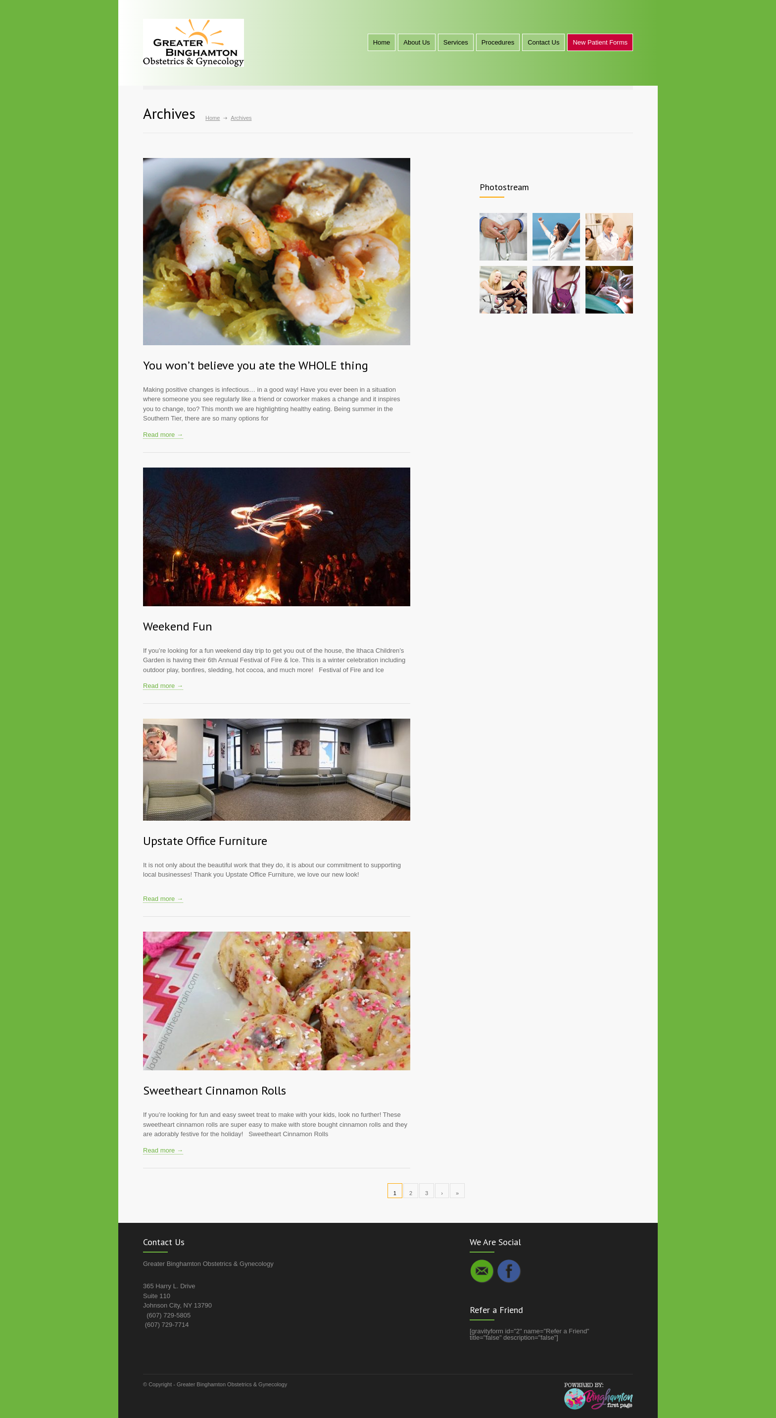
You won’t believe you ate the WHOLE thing (255, 365)
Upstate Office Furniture (205, 840)
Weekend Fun (177, 626)
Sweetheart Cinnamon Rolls (214, 1090)
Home (381, 42)
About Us (416, 42)
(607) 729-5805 (168, 1315)
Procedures (498, 42)
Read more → (163, 434)
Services (455, 42)
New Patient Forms (600, 42)
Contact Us (543, 42)
